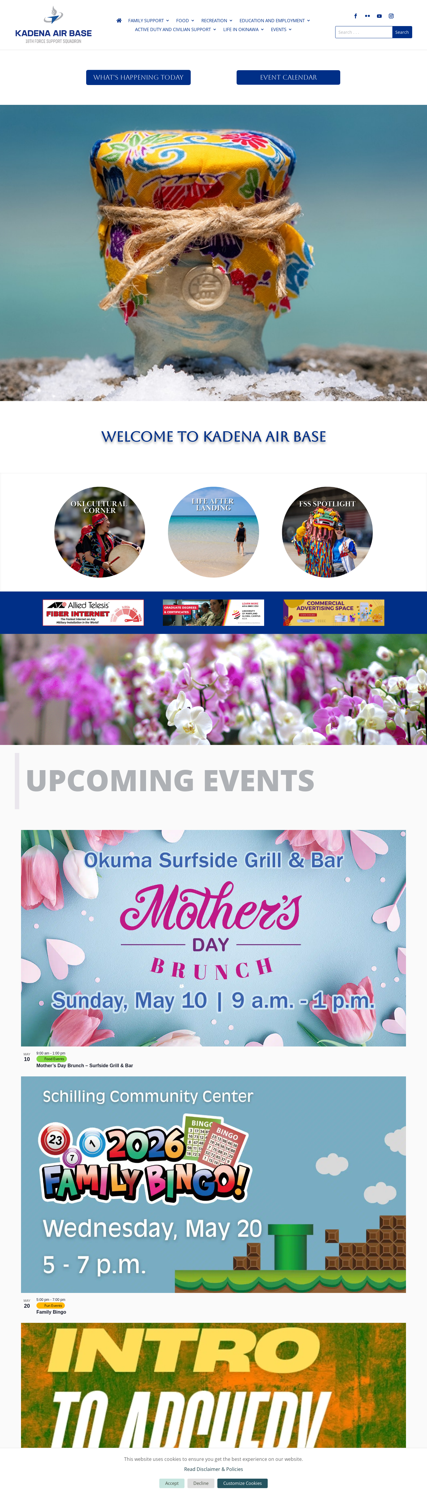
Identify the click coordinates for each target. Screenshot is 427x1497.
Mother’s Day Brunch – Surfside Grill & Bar (84, 1065)
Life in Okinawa (241, 29)
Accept (172, 1483)
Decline (200, 1483)
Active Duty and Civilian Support (173, 29)
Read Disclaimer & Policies (213, 1469)
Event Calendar (288, 77)
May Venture (213, 130)
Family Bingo (51, 1312)
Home (119, 21)
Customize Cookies (242, 1483)
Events (278, 29)
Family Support (146, 20)
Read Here (213, 155)
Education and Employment (272, 20)
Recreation (214, 20)
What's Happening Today (138, 77)
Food (182, 20)
